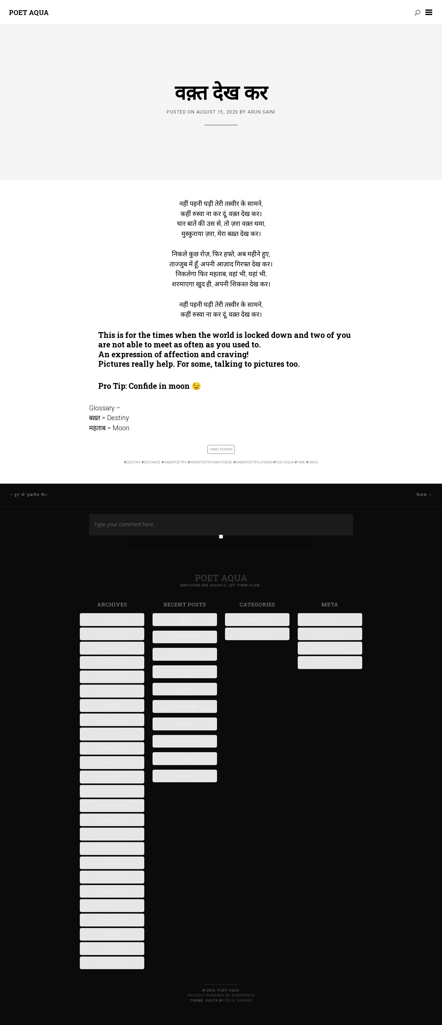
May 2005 (112, 962)
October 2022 (112, 676)
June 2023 (112, 619)
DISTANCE (152, 462)
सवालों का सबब (185, 741)
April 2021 (112, 705)
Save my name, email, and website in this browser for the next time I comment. (221, 545)
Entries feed (330, 633)
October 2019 (112, 776)
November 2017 (112, 905)
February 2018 (112, 891)
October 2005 (112, 919)
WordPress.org (330, 662)
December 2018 (112, 819)
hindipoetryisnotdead (211, 462)
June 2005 (112, 948)
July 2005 (112, 934)
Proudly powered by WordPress (220, 995)
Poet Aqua (29, 12)
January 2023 (112, 662)
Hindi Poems (221, 449)
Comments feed (330, 648)
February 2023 (112, 648)
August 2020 (112, 748)
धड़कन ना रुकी (185, 637)
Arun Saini (261, 112)
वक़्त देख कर (221, 92)
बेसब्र (185, 689)
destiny (133, 462)
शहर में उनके (184, 706)
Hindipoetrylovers (253, 462)
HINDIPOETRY (175, 462)
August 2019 (112, 805)
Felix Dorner (238, 1001)
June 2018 (112, 862)
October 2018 (112, 848)
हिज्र (184, 619)
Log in (330, 619)
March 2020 (112, 762)
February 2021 (112, 734)
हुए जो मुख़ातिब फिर (31, 495)
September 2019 (112, 791)
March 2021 (112, 719)
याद (185, 671)
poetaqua (284, 462)
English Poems (257, 619)
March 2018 (112, 877)
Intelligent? (185, 758)
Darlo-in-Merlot (184, 654)
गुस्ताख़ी (184, 723)
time (301, 462)
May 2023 (112, 633)
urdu (313, 462)
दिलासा (422, 495)
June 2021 (112, 691)
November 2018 (112, 834)
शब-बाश (185, 776)
